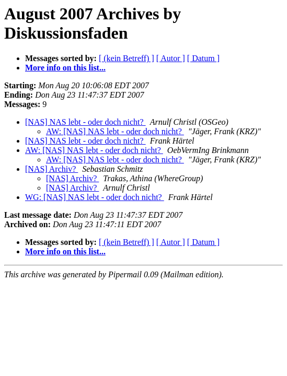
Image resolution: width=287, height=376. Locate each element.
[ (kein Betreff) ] (126, 58)
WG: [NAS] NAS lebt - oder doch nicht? (94, 197)
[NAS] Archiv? (51, 168)
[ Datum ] (203, 58)
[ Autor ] (170, 58)
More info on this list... (65, 67)
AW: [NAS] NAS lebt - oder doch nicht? (115, 131)
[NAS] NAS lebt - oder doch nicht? (85, 122)
